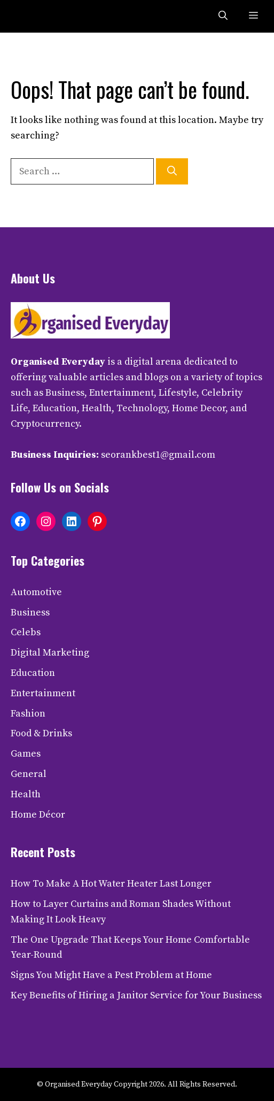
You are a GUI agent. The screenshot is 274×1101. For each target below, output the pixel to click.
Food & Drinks (41, 733)
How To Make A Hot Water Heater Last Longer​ (111, 883)
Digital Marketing (50, 652)
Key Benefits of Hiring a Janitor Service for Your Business (136, 995)
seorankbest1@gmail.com (158, 455)
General (28, 774)
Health (26, 794)
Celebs (26, 632)
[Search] (172, 171)
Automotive (36, 592)
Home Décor (38, 815)
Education (33, 673)
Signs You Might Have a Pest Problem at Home (111, 975)
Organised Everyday (58, 362)
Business (30, 612)
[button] (223, 16)
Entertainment (43, 693)
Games (26, 754)
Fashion (28, 713)
